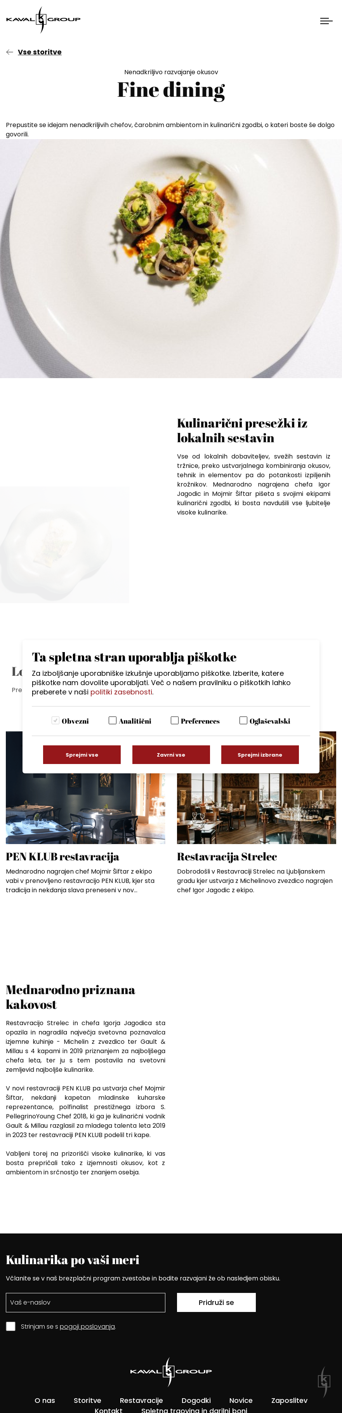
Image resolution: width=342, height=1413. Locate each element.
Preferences (200, 721)
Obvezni (75, 721)
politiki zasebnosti (121, 692)
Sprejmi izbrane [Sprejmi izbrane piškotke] (260, 755)
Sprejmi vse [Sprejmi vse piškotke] (82, 755)
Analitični (135, 721)
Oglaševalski (270, 721)
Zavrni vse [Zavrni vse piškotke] (171, 755)
